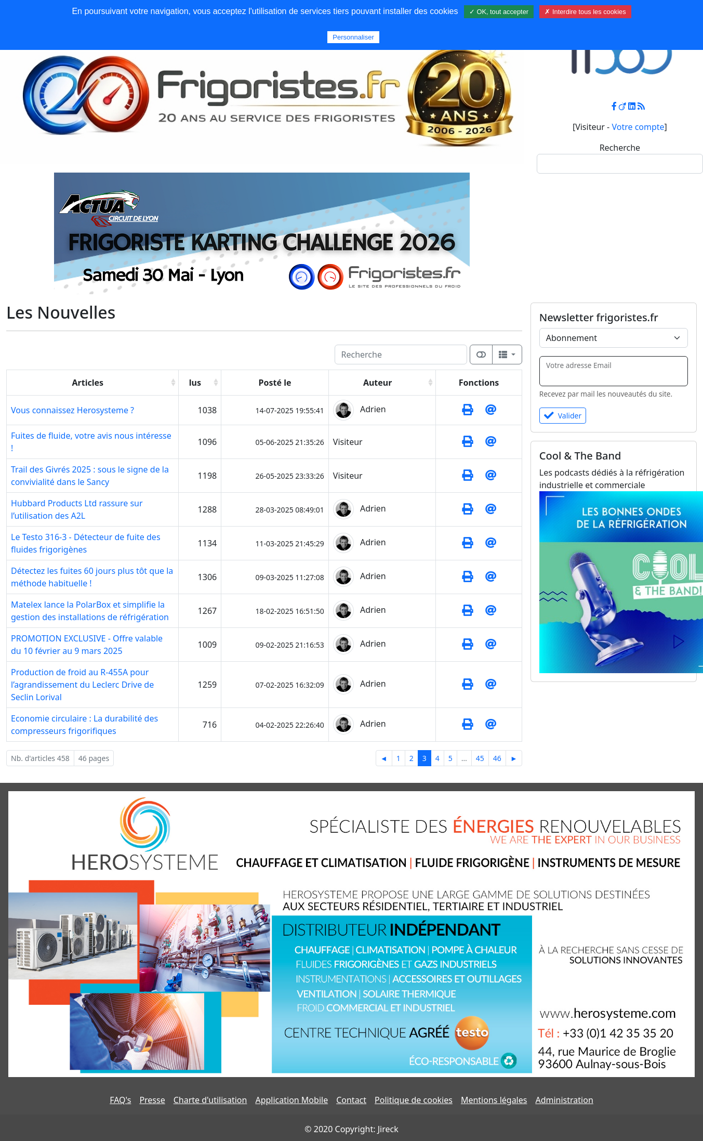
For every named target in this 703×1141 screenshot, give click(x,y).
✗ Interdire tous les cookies (585, 12)
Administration (564, 1100)
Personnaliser (353, 37)
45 (480, 758)
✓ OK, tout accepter (498, 12)
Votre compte (638, 127)
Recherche (620, 147)
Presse (152, 1100)
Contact (351, 1100)
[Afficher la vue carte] (481, 354)
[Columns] (507, 354)
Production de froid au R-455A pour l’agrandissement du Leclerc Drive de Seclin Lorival (82, 684)
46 (497, 758)
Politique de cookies (414, 1100)
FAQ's (120, 1100)
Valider (563, 416)
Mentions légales (494, 1100)
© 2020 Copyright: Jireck (351, 1129)
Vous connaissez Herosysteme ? (72, 410)
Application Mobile (291, 1100)
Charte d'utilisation (210, 1100)
